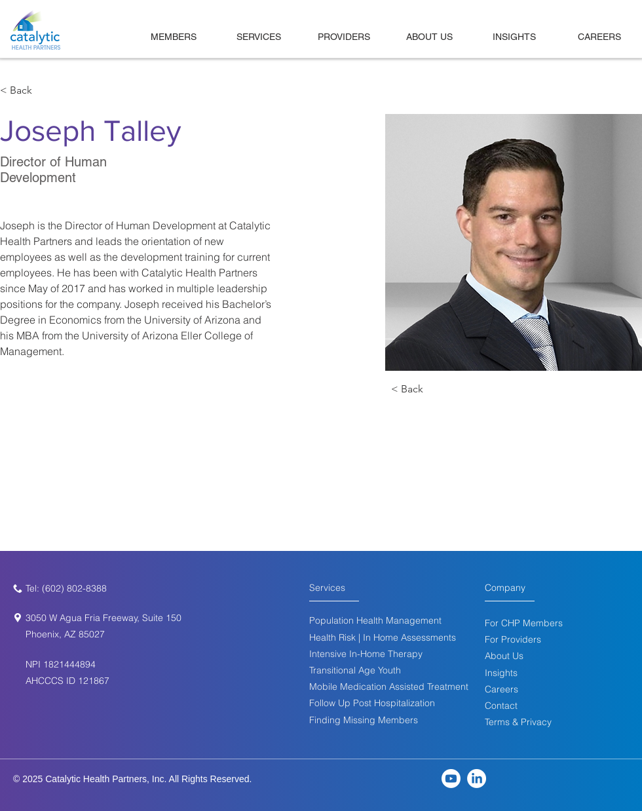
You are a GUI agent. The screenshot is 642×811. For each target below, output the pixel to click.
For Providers (513, 639)
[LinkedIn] (476, 778)
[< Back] (26, 90)
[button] (501, 705)
